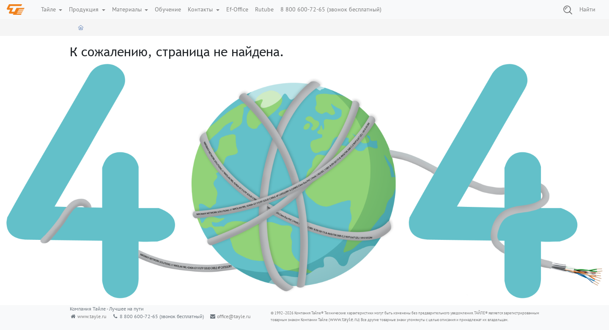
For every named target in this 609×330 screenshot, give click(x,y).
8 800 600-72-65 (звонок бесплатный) (330, 9)
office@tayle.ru (233, 316)
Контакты (201, 9)
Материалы (127, 9)
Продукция (84, 9)
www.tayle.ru (91, 316)
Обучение (168, 9)
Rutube (264, 9)
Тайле (49, 9)
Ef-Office (237, 9)
